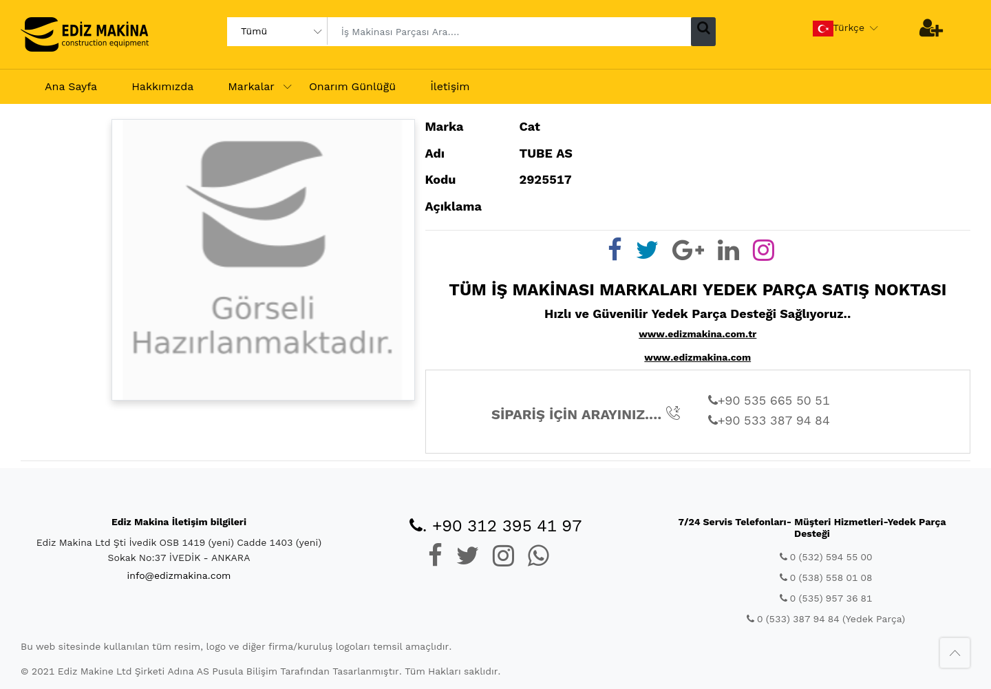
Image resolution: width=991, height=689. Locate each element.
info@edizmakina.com (179, 575)
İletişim (449, 86)
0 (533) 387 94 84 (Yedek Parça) (826, 618)
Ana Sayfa (71, 86)
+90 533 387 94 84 (769, 420)
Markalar (251, 86)
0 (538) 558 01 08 (826, 577)
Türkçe (839, 28)
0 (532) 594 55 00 (826, 556)
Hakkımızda (162, 86)
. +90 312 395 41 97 (495, 526)
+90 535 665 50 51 (769, 400)
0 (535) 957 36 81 (826, 598)
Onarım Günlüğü (352, 86)
